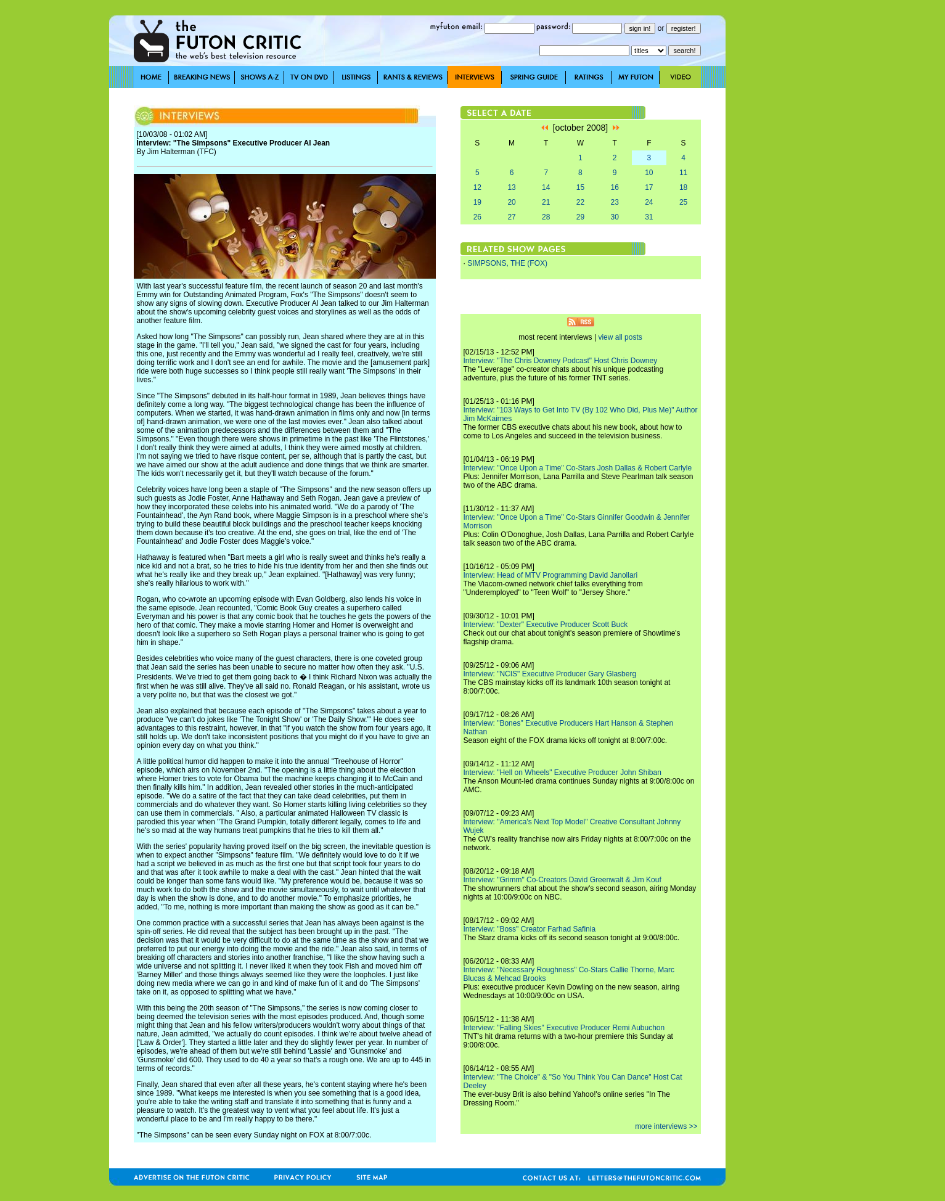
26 (477, 217)
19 (477, 202)
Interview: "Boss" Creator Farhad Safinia (530, 929)
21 (546, 202)
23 (614, 202)
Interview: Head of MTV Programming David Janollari (551, 575)
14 (546, 187)
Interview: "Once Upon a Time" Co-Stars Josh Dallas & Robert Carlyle (578, 468)
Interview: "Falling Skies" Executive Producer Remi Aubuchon (564, 1027)
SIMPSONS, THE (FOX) (507, 263)
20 (511, 202)
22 (580, 202)
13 (511, 187)
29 (580, 217)
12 (477, 187)
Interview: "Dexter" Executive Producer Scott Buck (546, 624)
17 (649, 187)
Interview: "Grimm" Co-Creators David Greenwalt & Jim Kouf (562, 879)
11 (683, 172)
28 (546, 217)
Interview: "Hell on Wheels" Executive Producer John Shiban (562, 772)
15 (580, 187)
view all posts (620, 337)
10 (649, 172)
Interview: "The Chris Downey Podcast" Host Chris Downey (561, 360)
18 (683, 187)
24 (649, 202)
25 (683, 202)
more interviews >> (666, 1126)
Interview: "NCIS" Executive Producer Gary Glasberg (550, 674)
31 (649, 217)
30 (614, 217)
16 (614, 187)
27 (511, 217)
